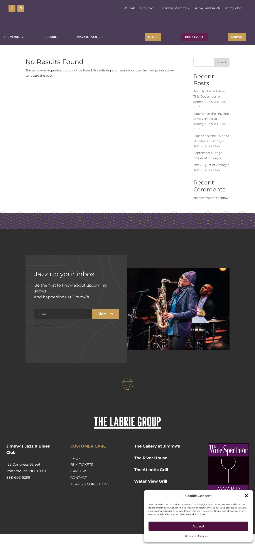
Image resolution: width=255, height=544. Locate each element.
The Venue (12, 37)
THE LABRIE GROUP (127, 431)
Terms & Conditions (90, 494)
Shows (236, 37)
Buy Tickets (81, 475)
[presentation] (67, 348)
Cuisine (51, 37)
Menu (152, 37)
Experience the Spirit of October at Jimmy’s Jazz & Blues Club (211, 151)
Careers (78, 481)
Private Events (88, 37)
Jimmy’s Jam (233, 8)
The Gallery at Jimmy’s (174, 8)
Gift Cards (128, 8)
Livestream (147, 8)
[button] (246, 495)
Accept (198, 526)
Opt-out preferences (196, 536)
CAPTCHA (43, 336)
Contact (78, 488)
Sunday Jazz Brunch (207, 8)
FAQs (75, 468)
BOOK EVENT (194, 37)
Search (222, 72)
